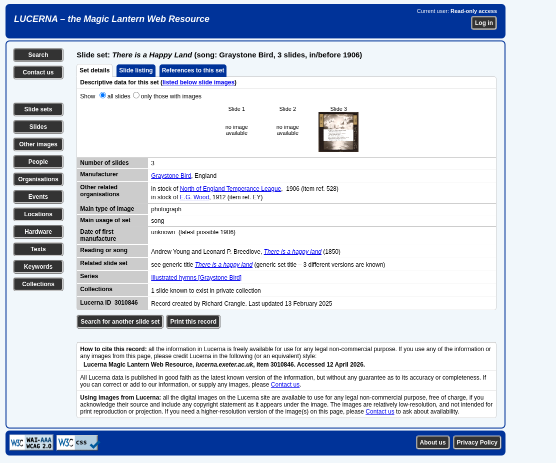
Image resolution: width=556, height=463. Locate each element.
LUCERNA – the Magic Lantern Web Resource (112, 19)
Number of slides (104, 162)
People (38, 161)
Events (38, 196)
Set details (95, 70)
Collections (38, 284)
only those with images (171, 96)
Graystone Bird (171, 175)
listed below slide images (198, 82)
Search (38, 54)
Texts (38, 249)
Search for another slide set (120, 321)
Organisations (38, 179)
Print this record (193, 321)
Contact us (38, 72)
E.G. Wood (194, 197)
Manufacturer (99, 174)
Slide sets (38, 109)
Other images (38, 144)
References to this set (193, 70)
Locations (38, 214)
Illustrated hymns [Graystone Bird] (196, 277)
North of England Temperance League (231, 188)
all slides (119, 96)
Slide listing (135, 70)
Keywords (38, 266)
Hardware (38, 231)
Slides (38, 126)
